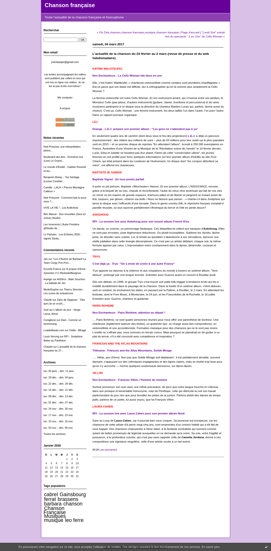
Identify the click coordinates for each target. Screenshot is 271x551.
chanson (72, 504)
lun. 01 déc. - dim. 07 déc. (59, 402)
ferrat (50, 499)
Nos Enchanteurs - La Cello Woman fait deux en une (127, 75)
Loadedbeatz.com (54, 330)
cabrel (51, 494)
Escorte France (52, 269)
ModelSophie (51, 289)
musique (53, 520)
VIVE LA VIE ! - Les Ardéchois (61, 207)
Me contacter (65, 97)
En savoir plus (210, 547)
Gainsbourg (73, 494)
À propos (65, 108)
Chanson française (70, 5)
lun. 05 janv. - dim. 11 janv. (59, 371)
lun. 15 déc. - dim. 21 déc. (59, 389)
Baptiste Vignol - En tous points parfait (118, 179)
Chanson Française (55, 510)
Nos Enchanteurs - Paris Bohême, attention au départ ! (129, 312)
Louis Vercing (51, 336)
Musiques (55, 516)
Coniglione (50, 320)
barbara (53, 504)
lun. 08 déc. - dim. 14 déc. (59, 396)
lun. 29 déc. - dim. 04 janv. (59, 377)
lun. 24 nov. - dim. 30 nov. (58, 408)
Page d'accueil (190, 32)
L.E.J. (191, 135)
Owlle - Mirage (77, 330)
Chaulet (48, 346)
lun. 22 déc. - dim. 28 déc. (59, 383)
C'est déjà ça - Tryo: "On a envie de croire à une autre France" (134, 263)
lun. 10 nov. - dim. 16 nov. (58, 421)
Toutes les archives (55, 434)
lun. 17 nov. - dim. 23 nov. (58, 415)
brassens (68, 499)
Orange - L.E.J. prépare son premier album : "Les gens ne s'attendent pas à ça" (145, 128)
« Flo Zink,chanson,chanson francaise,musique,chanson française (138, 32)
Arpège (48, 279)
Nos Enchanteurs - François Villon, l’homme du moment (130, 379)
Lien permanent (108, 449)
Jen (46, 258)
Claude (48, 299)
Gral (46, 309)
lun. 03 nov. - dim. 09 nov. (58, 427)
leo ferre (74, 520)
